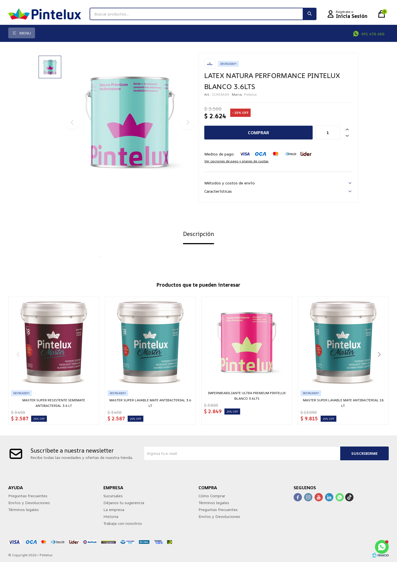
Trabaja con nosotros (122, 523)
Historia (110, 516)
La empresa (113, 509)
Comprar (258, 133)
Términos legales (23, 509)
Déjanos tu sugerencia (123, 502)
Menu (25, 33)
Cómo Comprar (211, 495)
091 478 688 (373, 33)
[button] (379, 354)
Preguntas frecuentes (27, 495)
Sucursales (113, 495)
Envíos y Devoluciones (29, 502)
